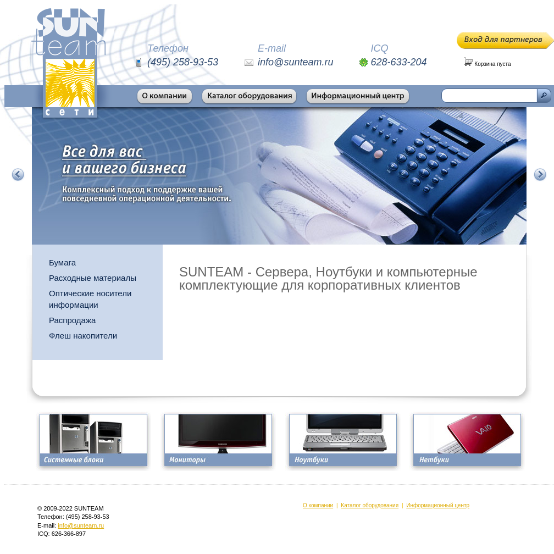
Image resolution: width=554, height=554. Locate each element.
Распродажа (72, 320)
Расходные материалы (92, 277)
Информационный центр (437, 505)
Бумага (62, 262)
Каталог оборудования (369, 505)
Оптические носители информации (90, 299)
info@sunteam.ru (81, 525)
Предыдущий (18, 174)
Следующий (540, 174)
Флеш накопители (83, 335)
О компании (318, 505)
